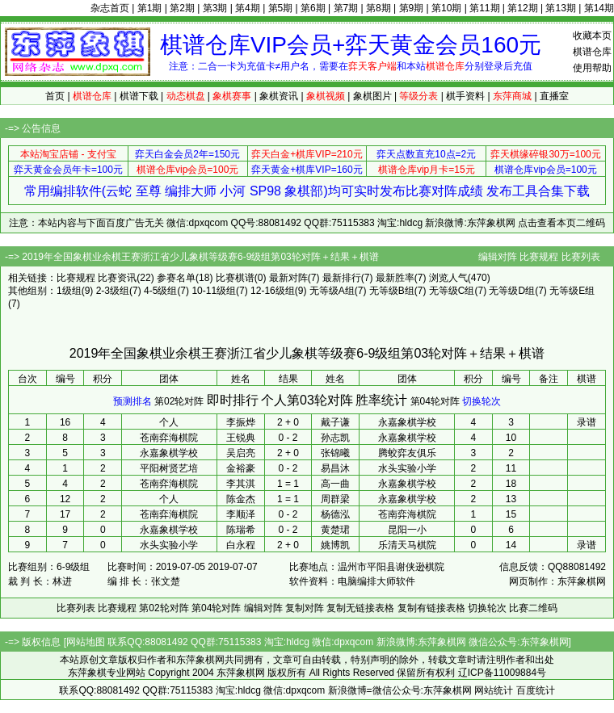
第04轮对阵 (435, 401)
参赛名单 (176, 277)
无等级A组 (332, 290)
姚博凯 (335, 545)
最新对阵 (288, 277)
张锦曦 (335, 453)
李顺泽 (240, 514)
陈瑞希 (240, 529)
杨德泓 (335, 514)
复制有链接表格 (431, 608)
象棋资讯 (278, 96)
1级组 (69, 290)
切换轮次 (481, 401)
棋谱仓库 (592, 51)
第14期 (599, 8)
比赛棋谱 (235, 277)
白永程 (240, 545)
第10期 (446, 8)
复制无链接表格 (360, 608)
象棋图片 (372, 96)
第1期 (149, 8)
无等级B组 (391, 290)
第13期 (560, 8)
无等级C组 (452, 290)
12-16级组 (272, 290)
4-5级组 (160, 290)
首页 (55, 96)
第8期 (378, 8)
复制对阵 (304, 608)
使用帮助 (592, 67)
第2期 (182, 8)
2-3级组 (112, 290)
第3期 (215, 8)
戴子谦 (335, 422)
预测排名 (132, 401)
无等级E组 (572, 290)
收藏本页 (592, 35)
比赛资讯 (117, 277)
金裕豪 (240, 468)
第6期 (313, 8)
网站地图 (85, 642)
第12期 (522, 8)
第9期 (411, 8)
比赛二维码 (533, 608)
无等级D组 (512, 290)
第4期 (247, 8)
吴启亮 (240, 453)
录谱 (586, 422)
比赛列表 (580, 256)
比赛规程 (538, 256)
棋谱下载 (139, 96)
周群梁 (335, 499)
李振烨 (240, 422)
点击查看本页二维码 (561, 223)
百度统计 (535, 690)
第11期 (484, 8)
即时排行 (233, 400)
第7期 (346, 8)
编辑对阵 (497, 256)
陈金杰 (240, 499)
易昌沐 (335, 468)
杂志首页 (109, 8)
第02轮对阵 (179, 401)
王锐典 (240, 437)
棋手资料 (465, 96)
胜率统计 (381, 400)
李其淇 (240, 483)
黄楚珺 (335, 529)
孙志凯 (335, 437)
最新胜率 (395, 277)
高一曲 (335, 483)
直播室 (554, 96)
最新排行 (341, 277)
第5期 (280, 8)
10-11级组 (213, 290)
